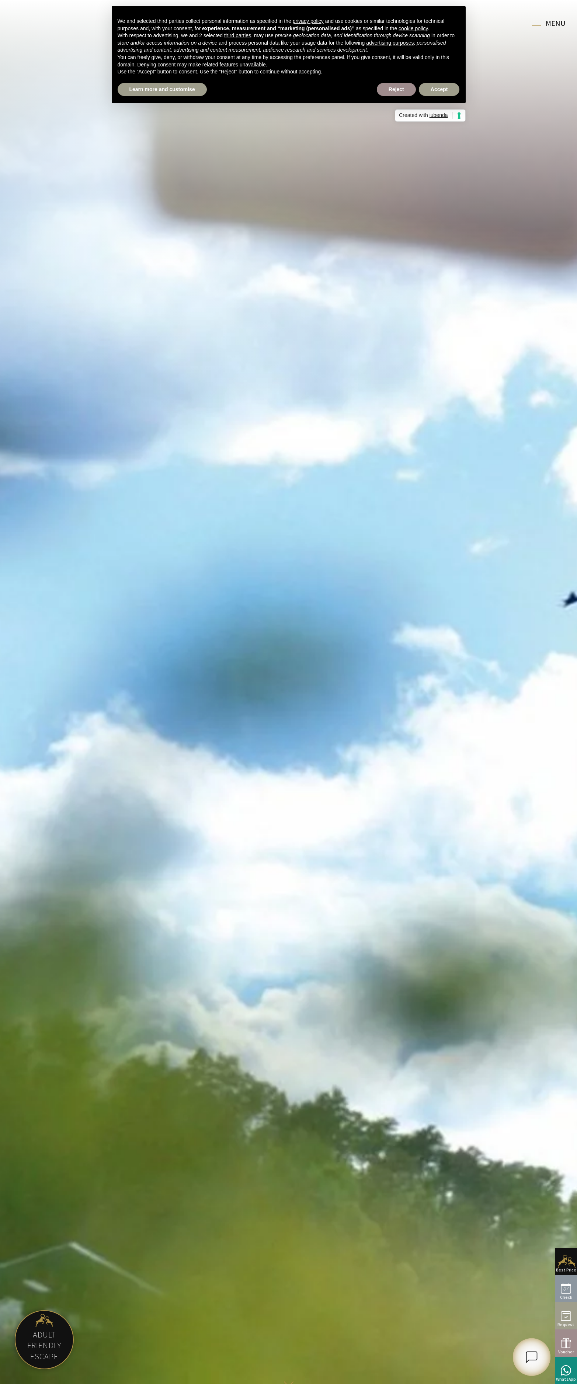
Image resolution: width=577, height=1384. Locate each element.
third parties (237, 35)
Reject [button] (396, 89)
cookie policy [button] (413, 28)
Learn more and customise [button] (162, 89)
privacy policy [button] (308, 21)
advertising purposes (390, 43)
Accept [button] (439, 89)
